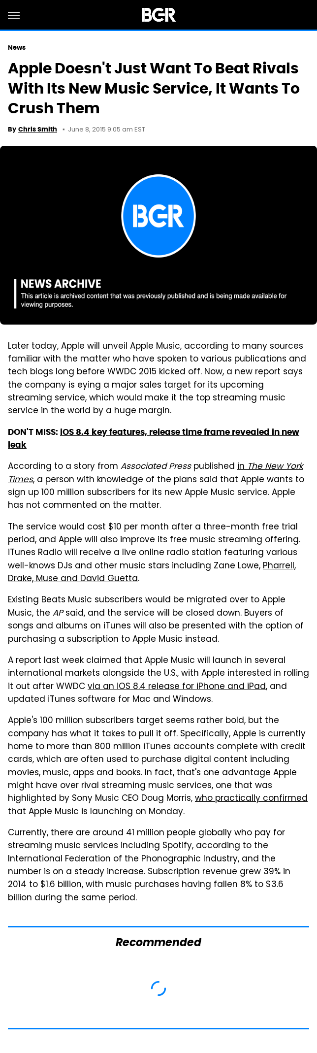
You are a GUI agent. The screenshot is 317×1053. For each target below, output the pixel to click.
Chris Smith (37, 129)
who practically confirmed (251, 799)
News (17, 47)
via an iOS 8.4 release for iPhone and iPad (177, 687)
